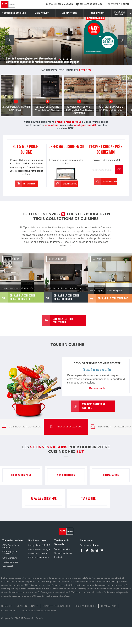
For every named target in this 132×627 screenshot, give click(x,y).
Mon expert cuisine (37, 553)
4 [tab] (71, 59)
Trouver (59, 4)
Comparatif (7, 565)
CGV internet (9, 610)
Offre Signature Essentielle (9, 552)
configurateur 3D (85, 125)
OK (119, 169)
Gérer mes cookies (85, 606)
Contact (6, 606)
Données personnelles (56, 606)
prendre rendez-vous (68, 121)
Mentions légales (27, 606)
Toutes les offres (10, 562)
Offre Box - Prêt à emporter (10, 546)
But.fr (96, 545)
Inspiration (97, 13)
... (130, 13)
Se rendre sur (118, 4)
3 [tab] (67, 59)
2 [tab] (63, 59)
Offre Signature (9, 557)
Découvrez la (97, 388)
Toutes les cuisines (14, 13)
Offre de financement (38, 557)
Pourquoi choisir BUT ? (39, 545)
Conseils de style (62, 548)
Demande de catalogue (39, 549)
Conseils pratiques (119, 13)
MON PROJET (42, 13)
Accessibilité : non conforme (39, 610)
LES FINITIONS (69, 13)
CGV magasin (109, 606)
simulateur (51, 125)
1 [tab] (60, 59)
